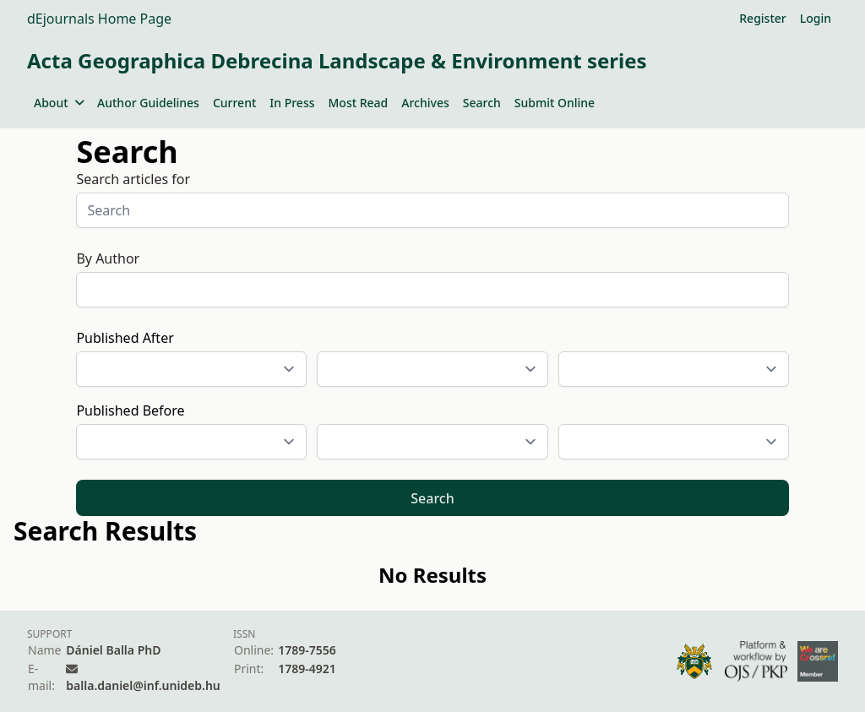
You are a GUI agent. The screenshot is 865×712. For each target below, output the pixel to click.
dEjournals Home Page (99, 18)
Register (762, 18)
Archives (425, 103)
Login (815, 18)
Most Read (359, 103)
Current (234, 103)
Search (482, 103)
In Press (291, 103)
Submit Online (554, 103)
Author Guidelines (148, 103)
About (59, 103)
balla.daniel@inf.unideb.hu (143, 685)
